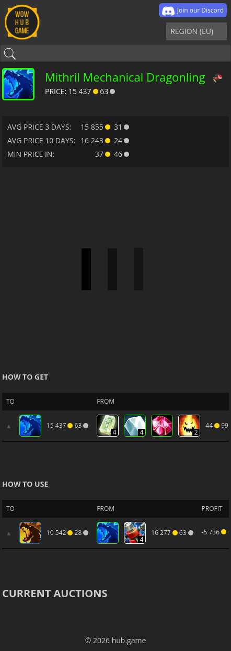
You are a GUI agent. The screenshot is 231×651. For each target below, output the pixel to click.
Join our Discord (193, 11)
